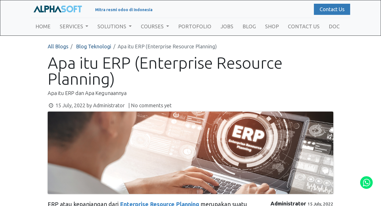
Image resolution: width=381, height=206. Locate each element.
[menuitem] (44, 26)
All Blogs (58, 46)
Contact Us (330, 9)
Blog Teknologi (93, 46)
